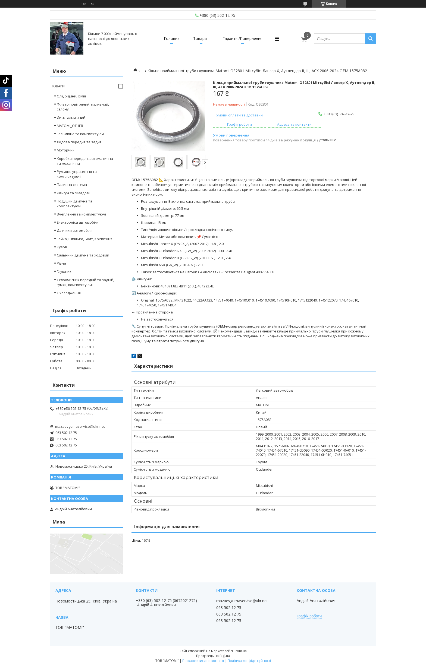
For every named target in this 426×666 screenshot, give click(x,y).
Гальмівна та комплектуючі (81, 133)
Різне (61, 263)
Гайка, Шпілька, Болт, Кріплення (84, 238)
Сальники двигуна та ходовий (83, 255)
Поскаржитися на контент (203, 660)
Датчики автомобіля (74, 230)
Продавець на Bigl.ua (213, 656)
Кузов (62, 247)
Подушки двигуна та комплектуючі (74, 203)
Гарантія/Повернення (242, 38)
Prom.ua (240, 651)
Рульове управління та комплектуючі (77, 174)
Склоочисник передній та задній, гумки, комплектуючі (85, 282)
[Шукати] (370, 38)
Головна (172, 38)
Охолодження (69, 292)
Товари (200, 38)
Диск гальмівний (71, 117)
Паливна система (72, 184)
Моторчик (65, 150)
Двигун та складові (73, 193)
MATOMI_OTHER (70, 125)
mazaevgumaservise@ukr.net (80, 426)
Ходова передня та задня (79, 141)
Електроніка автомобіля (78, 222)
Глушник (64, 271)
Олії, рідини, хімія (71, 96)
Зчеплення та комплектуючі (81, 214)
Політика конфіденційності (249, 660)
